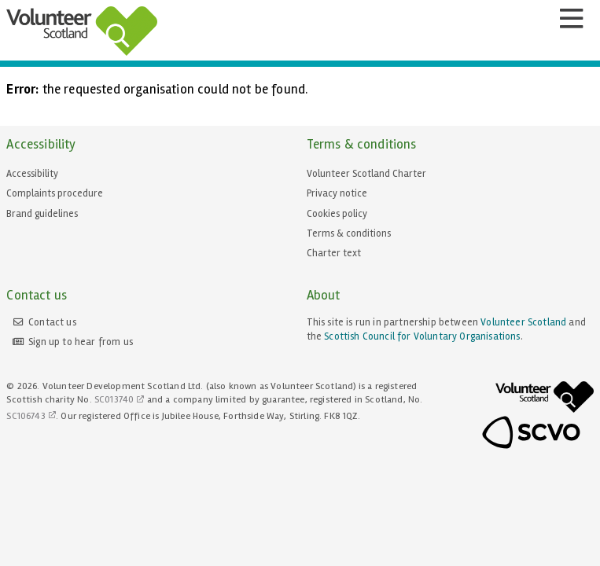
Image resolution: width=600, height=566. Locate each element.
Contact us (52, 322)
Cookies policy (337, 214)
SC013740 (114, 400)
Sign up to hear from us (80, 342)
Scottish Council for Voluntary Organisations (422, 336)
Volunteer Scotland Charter (366, 173)
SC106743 (25, 416)
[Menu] (571, 19)
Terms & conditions (349, 233)
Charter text (334, 253)
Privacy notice (337, 193)
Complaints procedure (54, 193)
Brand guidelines (42, 214)
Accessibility (32, 173)
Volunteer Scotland (523, 322)
